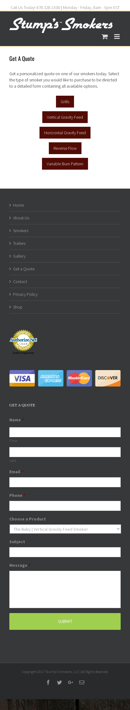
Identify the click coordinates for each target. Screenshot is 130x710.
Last (13, 460)
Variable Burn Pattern (65, 164)
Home (18, 205)
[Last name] (65, 452)
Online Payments (23, 353)
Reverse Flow (65, 148)
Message (19, 565)
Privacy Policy (25, 294)
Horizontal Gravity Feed (65, 132)
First (13, 440)
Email (16, 471)
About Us (21, 218)
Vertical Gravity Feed (65, 117)
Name (16, 420)
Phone (17, 495)
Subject (17, 541)
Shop (17, 307)
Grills (65, 101)
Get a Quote (24, 269)
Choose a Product (27, 519)
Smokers (20, 230)
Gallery (19, 256)
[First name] (65, 432)
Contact (20, 281)
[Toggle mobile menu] (117, 36)
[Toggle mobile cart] (105, 36)
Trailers (19, 243)
